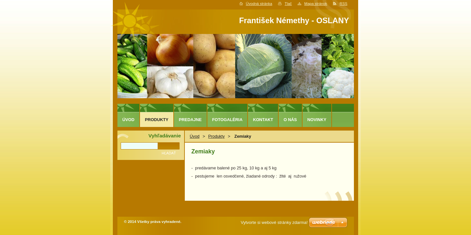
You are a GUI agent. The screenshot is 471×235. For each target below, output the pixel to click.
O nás (290, 119)
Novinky (316, 119)
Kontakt (263, 119)
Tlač (288, 4)
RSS (343, 4)
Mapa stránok (315, 4)
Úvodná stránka (259, 4)
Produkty (216, 136)
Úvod (195, 136)
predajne (190, 119)
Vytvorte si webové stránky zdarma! (274, 222)
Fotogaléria (227, 119)
